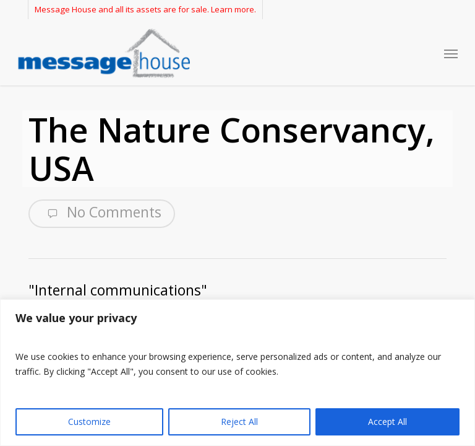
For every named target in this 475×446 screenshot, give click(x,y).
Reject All (239, 421)
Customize (89, 421)
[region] (237, 372)
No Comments (101, 212)
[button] (451, 53)
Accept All (387, 421)
